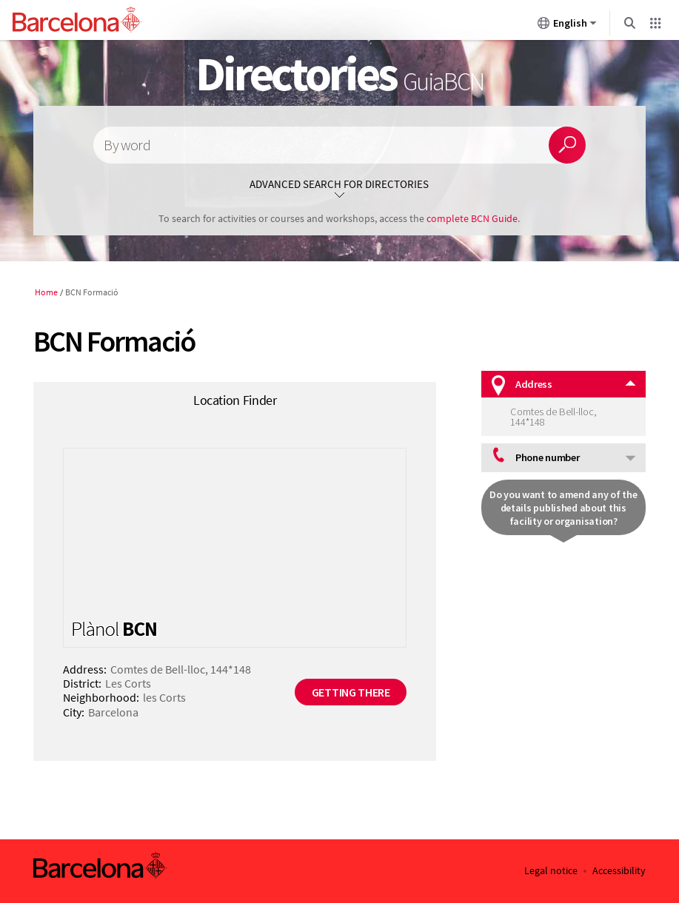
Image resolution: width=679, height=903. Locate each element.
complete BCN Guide (472, 218)
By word (127, 145)
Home (46, 292)
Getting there (351, 692)
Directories (339, 73)
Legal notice (551, 871)
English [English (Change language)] (567, 26)
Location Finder (235, 400)
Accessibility (619, 871)
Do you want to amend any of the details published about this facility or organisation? (563, 508)
